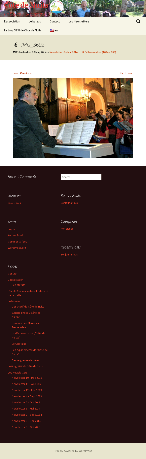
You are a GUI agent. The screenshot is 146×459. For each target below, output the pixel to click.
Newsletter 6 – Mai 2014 (64, 52)
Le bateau (35, 21)
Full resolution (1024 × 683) (100, 52)
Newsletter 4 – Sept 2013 (27, 396)
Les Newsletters (78, 21)
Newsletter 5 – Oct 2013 (26, 402)
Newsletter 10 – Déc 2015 (27, 377)
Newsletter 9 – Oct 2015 (26, 427)
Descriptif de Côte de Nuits (28, 306)
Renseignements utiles (25, 360)
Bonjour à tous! (69, 203)
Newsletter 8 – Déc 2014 (26, 421)
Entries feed (15, 235)
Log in (11, 229)
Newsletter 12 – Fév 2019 (27, 390)
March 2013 (14, 203)
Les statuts (18, 285)
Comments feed (17, 241)
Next (126, 73)
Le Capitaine (19, 343)
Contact (55, 21)
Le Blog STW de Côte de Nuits (23, 30)
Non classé (67, 228)
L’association (12, 21)
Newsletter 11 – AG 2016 (26, 384)
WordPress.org (17, 247)
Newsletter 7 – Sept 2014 (27, 414)
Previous (22, 73)
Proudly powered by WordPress (73, 451)
